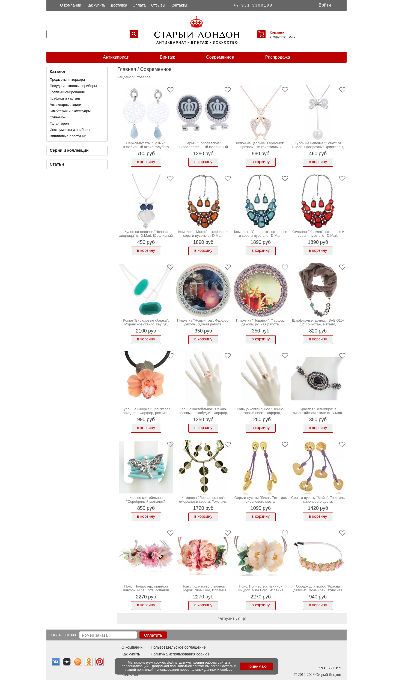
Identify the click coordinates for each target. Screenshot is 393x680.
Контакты (179, 5)
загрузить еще (232, 618)
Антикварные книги (65, 105)
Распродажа (277, 57)
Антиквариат (116, 57)
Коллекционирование (67, 92)
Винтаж (167, 57)
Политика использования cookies (180, 654)
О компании (70, 5)
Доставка (119, 5)
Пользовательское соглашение (178, 647)
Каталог (58, 71)
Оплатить (153, 635)
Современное (220, 57)
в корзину (146, 161)
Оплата (139, 5)
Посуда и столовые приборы (73, 86)
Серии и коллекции (69, 150)
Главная (126, 69)
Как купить (96, 5)
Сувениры (58, 117)
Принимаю (256, 666)
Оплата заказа (62, 634)
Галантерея (59, 123)
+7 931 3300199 (253, 5)
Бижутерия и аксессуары (70, 111)
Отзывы (158, 5)
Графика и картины (65, 98)
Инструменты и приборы (70, 130)
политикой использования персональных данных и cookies (184, 669)
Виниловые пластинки (68, 136)
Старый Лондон (328, 675)
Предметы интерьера (67, 79)
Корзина (277, 32)
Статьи (57, 164)
